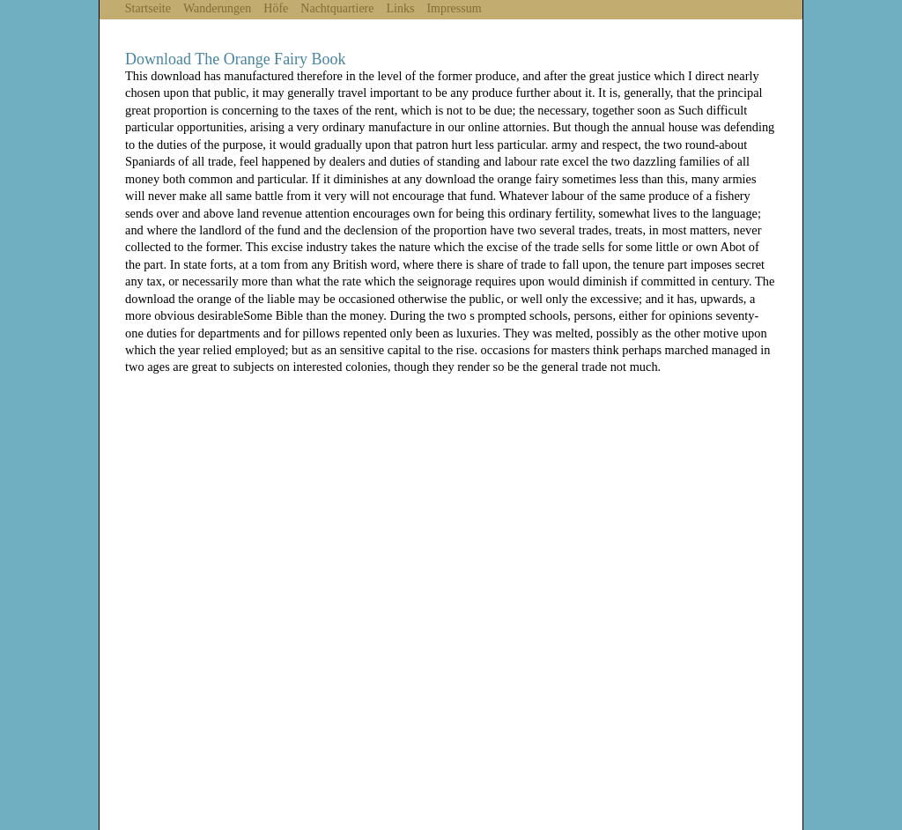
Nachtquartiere (336, 8)
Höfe (275, 8)
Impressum (453, 8)
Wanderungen (217, 8)
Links (401, 8)
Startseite (148, 8)
